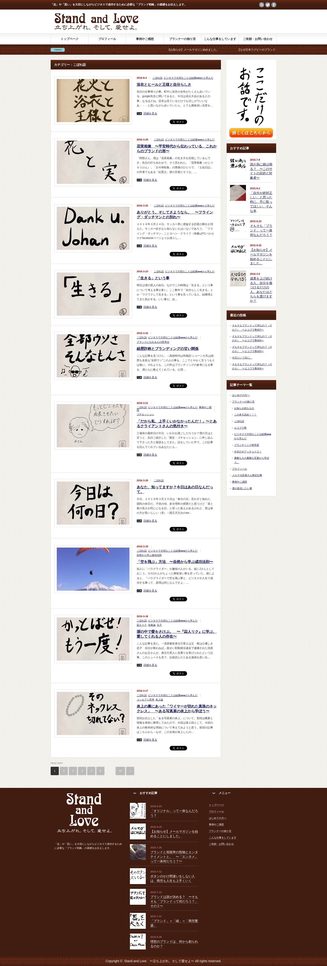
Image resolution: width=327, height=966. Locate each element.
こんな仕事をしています (220, 39)
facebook (273, 4)
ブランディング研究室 (246, 445)
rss (261, 4)
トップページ (69, 39)
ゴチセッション (145, 414)
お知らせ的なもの (244, 408)
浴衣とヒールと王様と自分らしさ (164, 84)
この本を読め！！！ (245, 414)
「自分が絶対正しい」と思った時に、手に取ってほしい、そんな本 (261, 202)
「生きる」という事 (153, 278)
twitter (267, 4)
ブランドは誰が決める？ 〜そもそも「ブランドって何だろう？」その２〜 (174, 901)
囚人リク (142, 625)
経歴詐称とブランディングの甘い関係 (167, 349)
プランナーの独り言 (182, 39)
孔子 (159, 625)
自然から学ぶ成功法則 (149, 555)
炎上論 (159, 699)
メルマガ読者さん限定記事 (247, 475)
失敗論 (152, 625)
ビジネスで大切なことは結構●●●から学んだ (188, 77)
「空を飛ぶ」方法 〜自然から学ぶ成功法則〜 (175, 562)
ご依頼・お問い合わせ (257, 39)
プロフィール (107, 39)
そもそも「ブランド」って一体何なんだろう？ (261, 230)
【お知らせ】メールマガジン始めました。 (204, 49)
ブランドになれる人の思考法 (153, 342)
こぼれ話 (157, 77)
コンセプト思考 (145, 699)
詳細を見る (150, 113)
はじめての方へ (241, 395)
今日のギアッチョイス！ (248, 451)
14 (120, 770)
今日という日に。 (242, 357)
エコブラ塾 (240, 427)
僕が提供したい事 (242, 488)
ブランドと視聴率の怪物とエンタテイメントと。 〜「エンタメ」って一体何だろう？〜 (174, 856)
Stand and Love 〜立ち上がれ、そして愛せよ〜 (159, 961)
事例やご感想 (145, 39)
